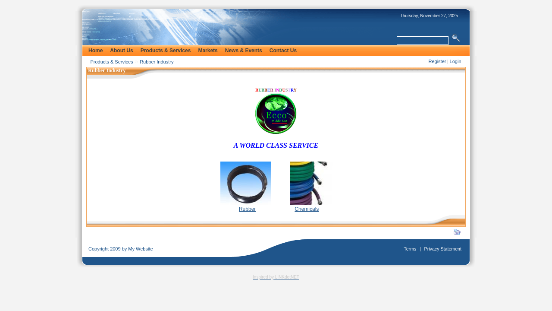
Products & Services (112, 61)
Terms (410, 248)
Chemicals (307, 209)
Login (455, 61)
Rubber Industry (156, 61)
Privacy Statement (442, 248)
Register (437, 61)
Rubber (247, 209)
